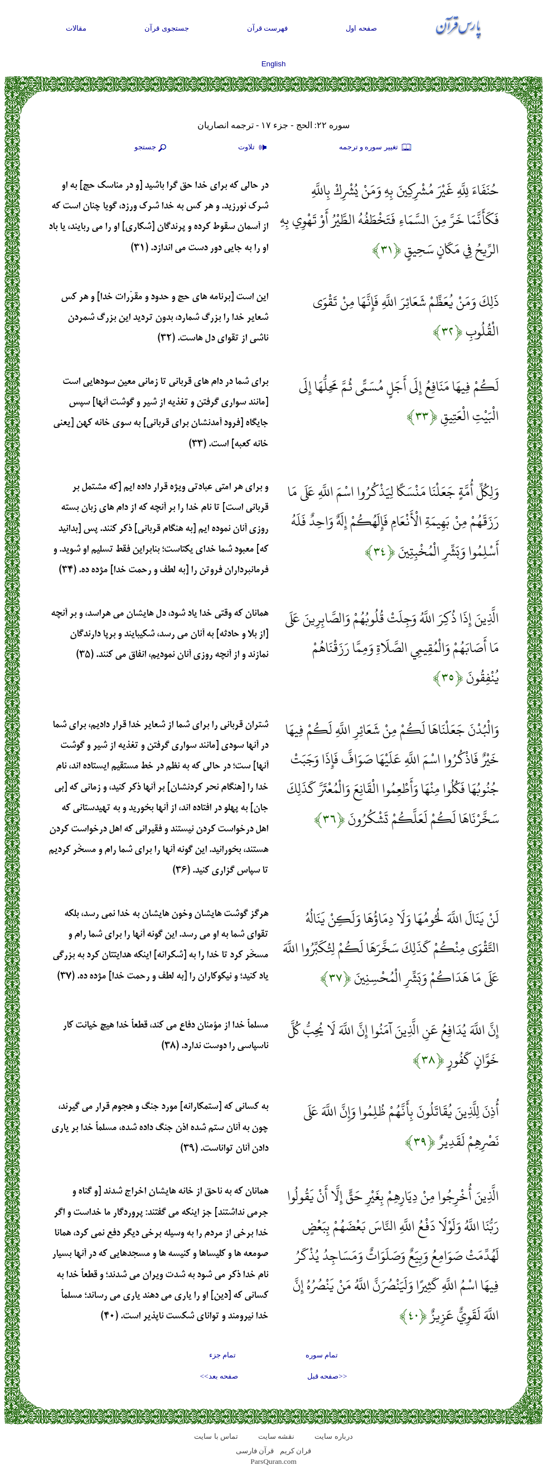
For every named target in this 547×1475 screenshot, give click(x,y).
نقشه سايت (276, 1436)
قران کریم (295, 1451)
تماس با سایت (216, 1436)
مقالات (76, 28)
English (274, 64)
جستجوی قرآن (166, 28)
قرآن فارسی (255, 1451)
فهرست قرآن (267, 28)
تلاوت (253, 147)
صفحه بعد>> (219, 1376)
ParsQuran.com (273, 1461)
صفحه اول (361, 28)
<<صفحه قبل (327, 1376)
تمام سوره (322, 1355)
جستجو (151, 147)
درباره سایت (333, 1436)
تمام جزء (222, 1355)
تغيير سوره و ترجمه (376, 147)
